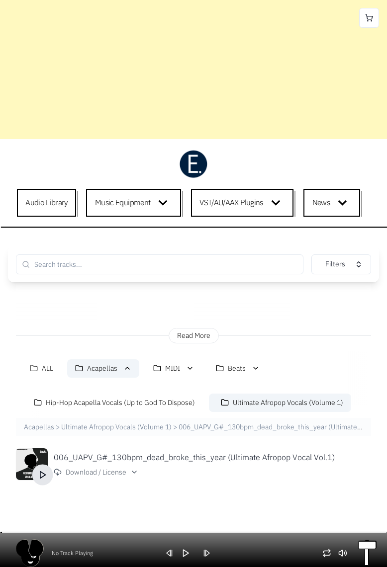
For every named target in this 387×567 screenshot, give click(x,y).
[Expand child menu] (165, 203)
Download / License (96, 472)
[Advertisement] (193, 69)
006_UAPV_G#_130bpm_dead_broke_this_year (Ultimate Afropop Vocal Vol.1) (194, 457)
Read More (193, 335)
